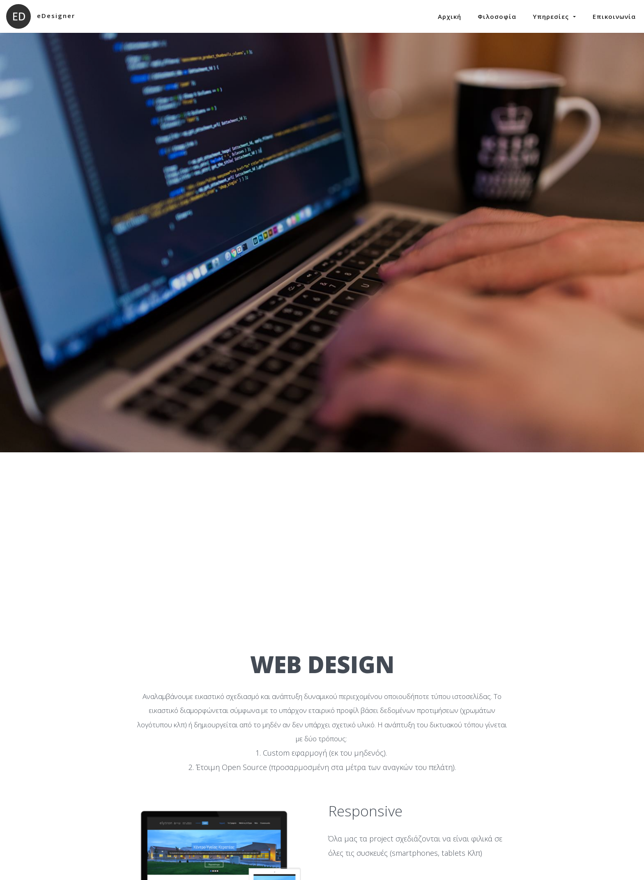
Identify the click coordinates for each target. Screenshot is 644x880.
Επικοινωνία (614, 16)
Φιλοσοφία (497, 16)
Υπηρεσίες (554, 16)
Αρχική (449, 16)
